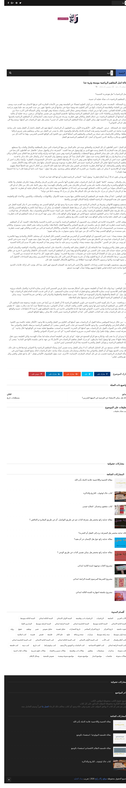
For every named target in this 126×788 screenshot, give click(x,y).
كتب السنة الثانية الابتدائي (40, 644)
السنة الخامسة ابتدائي (77, 628)
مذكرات (106, 655)
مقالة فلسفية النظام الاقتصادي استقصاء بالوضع (87, 753)
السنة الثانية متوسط (96, 628)
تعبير (32, 634)
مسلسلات (96, 655)
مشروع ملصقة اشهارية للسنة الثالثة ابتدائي (90, 597)
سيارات (86, 639)
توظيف (24, 634)
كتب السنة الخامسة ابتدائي (17, 644)
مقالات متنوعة (117, 661)
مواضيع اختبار (92, 661)
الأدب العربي (117, 623)
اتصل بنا (41, 711)
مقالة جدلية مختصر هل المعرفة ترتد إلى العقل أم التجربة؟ (99, 537)
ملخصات (104, 661)
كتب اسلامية (17, 639)
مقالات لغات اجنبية (16, 655)
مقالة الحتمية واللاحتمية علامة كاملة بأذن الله (89, 484)
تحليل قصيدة (56, 634)
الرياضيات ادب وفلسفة (80, 623)
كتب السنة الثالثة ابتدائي (62, 644)
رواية (8, 634)
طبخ (64, 639)
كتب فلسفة (10, 650)
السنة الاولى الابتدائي (60, 623)
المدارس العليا (22, 628)
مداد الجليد (74, 783)
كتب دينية (21, 650)
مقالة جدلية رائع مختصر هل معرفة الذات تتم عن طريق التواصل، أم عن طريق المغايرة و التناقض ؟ (66, 524)
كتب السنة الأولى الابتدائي (84, 644)
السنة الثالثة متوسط (23, 623)
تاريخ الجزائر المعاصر (88, 634)
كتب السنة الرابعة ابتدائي (113, 650)
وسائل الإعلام (30, 661)
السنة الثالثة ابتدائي (42, 623)
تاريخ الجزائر (104, 634)
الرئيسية (117, 76)
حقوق (16, 634)
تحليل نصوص (43, 634)
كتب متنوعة (117, 655)
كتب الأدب (101, 644)
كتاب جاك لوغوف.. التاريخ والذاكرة (93, 498)
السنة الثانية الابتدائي (114, 628)
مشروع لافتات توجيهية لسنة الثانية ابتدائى (90, 570)
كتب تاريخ (32, 650)
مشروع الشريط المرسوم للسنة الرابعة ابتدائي (88, 583)
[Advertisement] (63, 46)
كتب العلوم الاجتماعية (92, 650)
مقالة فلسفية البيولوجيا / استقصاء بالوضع (89, 740)
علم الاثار (55, 639)
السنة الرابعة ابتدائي (58, 628)
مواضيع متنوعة (78, 661)
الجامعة (106, 623)
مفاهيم (86, 655)
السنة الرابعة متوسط (39, 628)
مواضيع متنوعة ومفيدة (62, 661)
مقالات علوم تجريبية (34, 655)
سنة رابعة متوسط (99, 639)
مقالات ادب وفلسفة (72, 655)
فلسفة (45, 639)
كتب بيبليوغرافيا (46, 650)
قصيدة (28, 639)
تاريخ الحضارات (70, 634)
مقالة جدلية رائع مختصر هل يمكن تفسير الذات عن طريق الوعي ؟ (80, 557)
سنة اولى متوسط (115, 639)
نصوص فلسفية (44, 661)
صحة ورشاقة (74, 639)
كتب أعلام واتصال (115, 644)
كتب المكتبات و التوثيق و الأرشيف (68, 650)
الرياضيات (96, 623)
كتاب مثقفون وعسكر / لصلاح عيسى (93, 511)
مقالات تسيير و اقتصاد (53, 655)
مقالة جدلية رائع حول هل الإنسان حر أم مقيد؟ (89, 544)
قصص (37, 639)
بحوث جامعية (117, 634)
